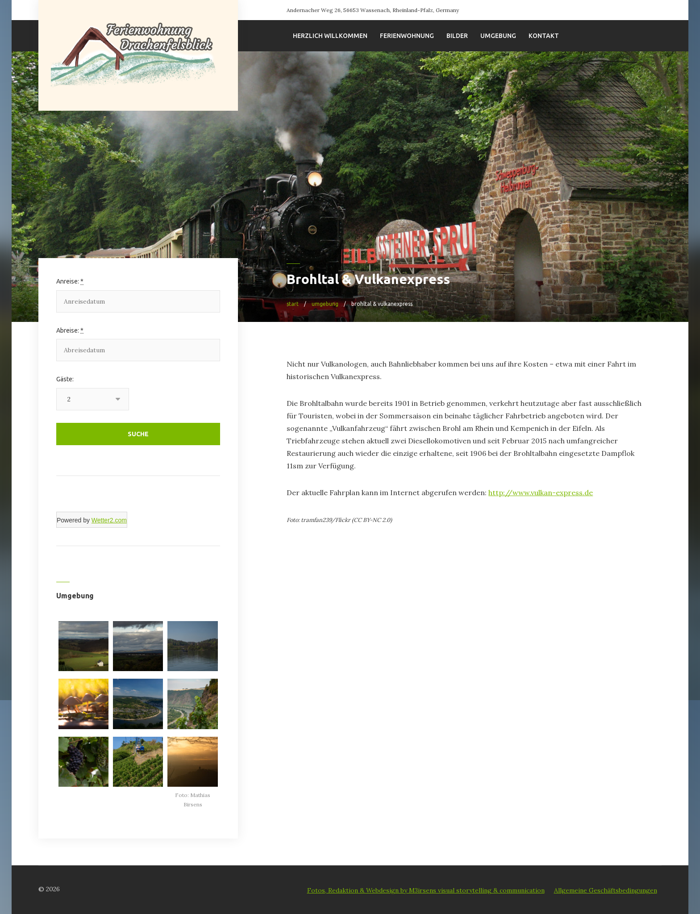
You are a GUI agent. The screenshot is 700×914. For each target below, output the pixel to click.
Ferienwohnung (407, 35)
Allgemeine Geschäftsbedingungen (605, 890)
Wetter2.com (109, 520)
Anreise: (69, 281)
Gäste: (65, 379)
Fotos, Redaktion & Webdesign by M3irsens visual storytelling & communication (426, 890)
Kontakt (544, 35)
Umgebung (498, 35)
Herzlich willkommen (330, 35)
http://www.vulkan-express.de (540, 492)
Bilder (457, 35)
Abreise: (69, 330)
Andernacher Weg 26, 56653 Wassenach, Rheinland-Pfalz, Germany (373, 10)
